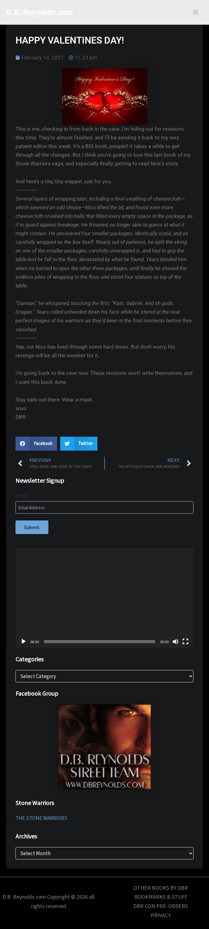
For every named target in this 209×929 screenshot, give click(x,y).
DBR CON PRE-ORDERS (160, 906)
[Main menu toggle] (196, 12)
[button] (36, 444)
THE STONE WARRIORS (41, 818)
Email (22, 496)
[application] (104, 598)
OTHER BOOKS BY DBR (160, 887)
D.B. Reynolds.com (39, 12)
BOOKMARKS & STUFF (160, 896)
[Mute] (175, 641)
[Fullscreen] (185, 641)
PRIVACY (161, 915)
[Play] (23, 641)
